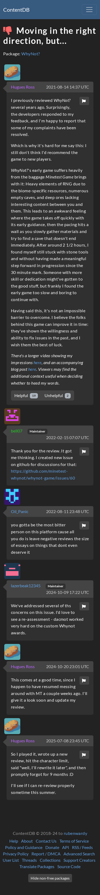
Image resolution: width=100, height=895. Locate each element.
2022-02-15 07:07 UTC (67, 437)
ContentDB (16, 9)
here (38, 362)
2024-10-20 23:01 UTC (67, 666)
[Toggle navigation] (89, 9)
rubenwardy (75, 833)
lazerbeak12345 (26, 585)
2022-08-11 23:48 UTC (67, 511)
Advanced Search (79, 853)
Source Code (69, 866)
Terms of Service (74, 840)
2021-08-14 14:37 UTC (67, 86)
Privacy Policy (16, 853)
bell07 (17, 430)
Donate (52, 847)
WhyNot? (30, 53)
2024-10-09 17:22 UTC (67, 592)
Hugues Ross (23, 86)
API (65, 847)
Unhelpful (58, 395)
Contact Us (46, 840)
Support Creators (79, 860)
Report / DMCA (46, 853)
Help (13, 840)
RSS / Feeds (82, 847)
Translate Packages (36, 866)
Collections (50, 860)
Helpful (26, 395)
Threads (29, 860)
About (27, 840)
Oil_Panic (19, 511)
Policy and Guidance (23, 847)
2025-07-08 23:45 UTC (67, 740)
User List (11, 860)
